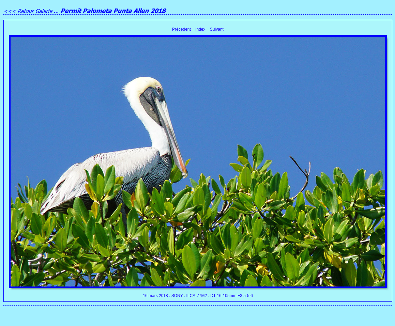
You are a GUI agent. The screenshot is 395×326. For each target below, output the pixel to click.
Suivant (217, 29)
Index (200, 29)
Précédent (181, 29)
